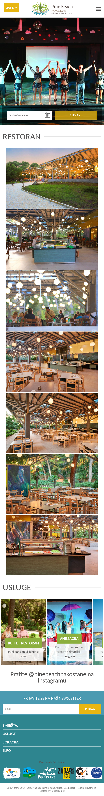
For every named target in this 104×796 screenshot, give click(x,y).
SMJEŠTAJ (10, 725)
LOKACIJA (11, 742)
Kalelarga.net (57, 790)
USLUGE (9, 733)
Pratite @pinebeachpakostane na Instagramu (52, 677)
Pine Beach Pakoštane (52, 762)
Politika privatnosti (86, 787)
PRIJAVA (90, 709)
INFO (7, 750)
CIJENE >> (11, 7)
